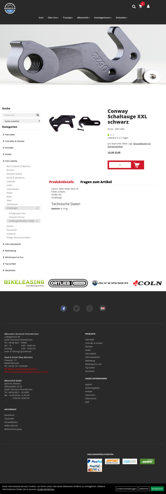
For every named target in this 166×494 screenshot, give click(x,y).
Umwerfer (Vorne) (16, 217)
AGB (87, 402)
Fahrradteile (11, 161)
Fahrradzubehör (13, 244)
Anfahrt (88, 384)
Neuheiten (10, 270)
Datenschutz (90, 398)
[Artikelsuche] (134, 6)
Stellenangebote (92, 388)
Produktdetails (61, 182)
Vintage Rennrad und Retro (19, 237)
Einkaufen (121, 17)
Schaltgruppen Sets (17, 213)
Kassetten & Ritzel (14, 173)
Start (41, 17)
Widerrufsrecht (11, 425)
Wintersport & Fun (14, 257)
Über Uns (53, 17)
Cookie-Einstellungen (127, 488)
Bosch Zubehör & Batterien (19, 166)
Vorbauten (11, 233)
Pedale (10, 192)
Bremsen (10, 170)
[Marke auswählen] (21, 121)
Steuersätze (12, 230)
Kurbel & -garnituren (16, 177)
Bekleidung (10, 250)
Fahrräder (10, 134)
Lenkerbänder (13, 189)
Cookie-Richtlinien (45, 489)
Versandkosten (11, 422)
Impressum (90, 395)
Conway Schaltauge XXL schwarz (127, 116)
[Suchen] (37, 115)
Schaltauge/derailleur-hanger (21, 220)
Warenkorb (9, 415)
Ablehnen (143, 488)
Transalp (68, 17)
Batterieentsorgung (13, 429)
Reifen (9, 196)
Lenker (9, 185)
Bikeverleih (83, 17)
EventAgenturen (103, 17)
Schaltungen (12, 208)
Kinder (8, 154)
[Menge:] (120, 165)
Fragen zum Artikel (96, 182)
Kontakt (88, 391)
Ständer (10, 226)
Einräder (9, 147)
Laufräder (11, 181)
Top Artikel (10, 263)
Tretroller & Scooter (15, 141)
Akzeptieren (157, 488)
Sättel (9, 200)
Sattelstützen (12, 204)
